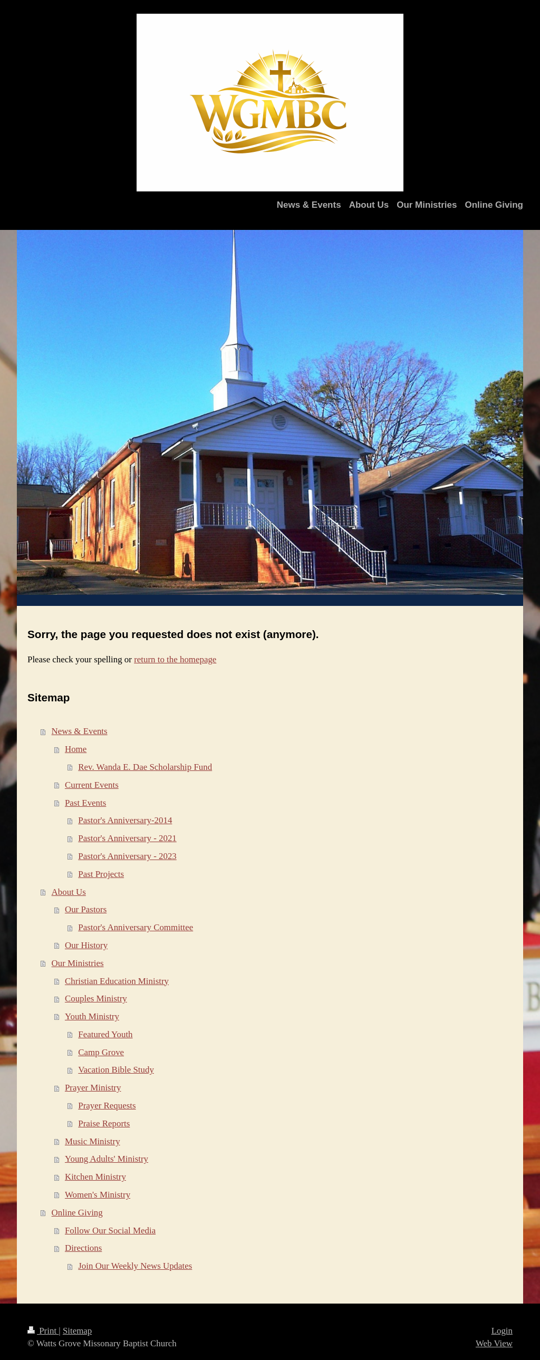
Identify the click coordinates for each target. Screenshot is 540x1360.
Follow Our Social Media (110, 1231)
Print (43, 1331)
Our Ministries (78, 963)
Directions (83, 1248)
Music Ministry (92, 1141)
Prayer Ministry (93, 1088)
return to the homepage (175, 659)
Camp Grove (101, 1052)
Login (502, 1331)
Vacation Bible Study (116, 1070)
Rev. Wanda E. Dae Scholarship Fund (145, 767)
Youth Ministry (92, 1016)
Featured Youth (105, 1034)
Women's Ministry (97, 1195)
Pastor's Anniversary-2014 (125, 820)
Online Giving (77, 1213)
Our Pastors (86, 909)
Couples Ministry (96, 999)
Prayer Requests (107, 1106)
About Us (69, 892)
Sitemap (77, 1331)
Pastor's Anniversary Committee (135, 927)
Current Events (92, 785)
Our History (86, 945)
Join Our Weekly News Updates (135, 1266)
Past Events (85, 803)
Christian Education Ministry (117, 981)
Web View (494, 1343)
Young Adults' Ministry (106, 1159)
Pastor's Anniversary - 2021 (127, 838)
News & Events (80, 731)
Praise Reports (104, 1123)
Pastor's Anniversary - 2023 (127, 856)
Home (75, 749)
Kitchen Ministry (95, 1177)
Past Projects (101, 874)
